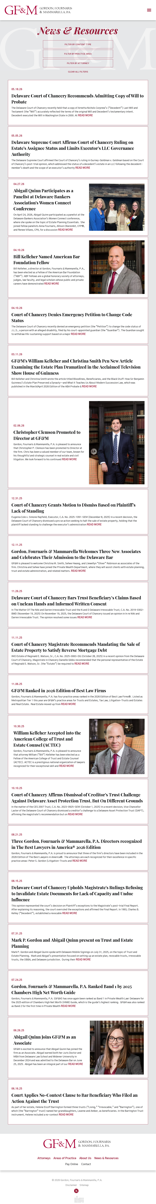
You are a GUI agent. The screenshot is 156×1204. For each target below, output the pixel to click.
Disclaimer (71, 1180)
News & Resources (107, 1153)
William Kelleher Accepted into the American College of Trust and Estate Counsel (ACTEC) (47, 735)
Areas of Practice (64, 1153)
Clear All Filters (78, 72)
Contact (86, 1159)
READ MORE (85, 115)
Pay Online (71, 1159)
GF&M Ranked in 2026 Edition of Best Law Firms (59, 687)
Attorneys (43, 1153)
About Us (85, 1153)
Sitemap (84, 1180)
